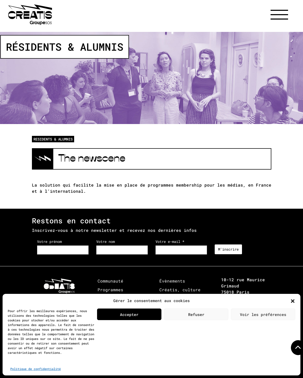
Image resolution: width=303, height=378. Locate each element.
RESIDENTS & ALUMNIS (53, 139)
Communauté (110, 281)
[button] (292, 300)
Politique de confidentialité (35, 369)
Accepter (129, 314)
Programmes (110, 289)
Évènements (172, 281)
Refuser (196, 314)
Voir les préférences (263, 314)
